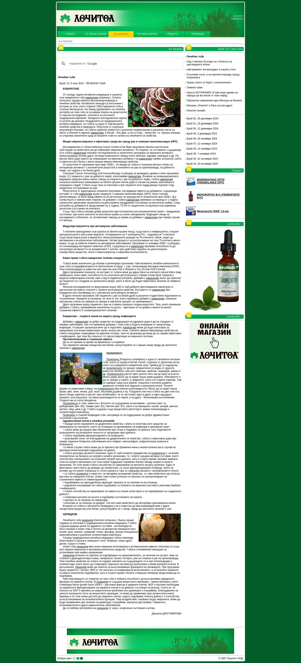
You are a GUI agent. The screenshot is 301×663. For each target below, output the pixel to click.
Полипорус (113, 359)
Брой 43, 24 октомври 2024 (202, 163)
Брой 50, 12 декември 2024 (202, 128)
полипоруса (158, 453)
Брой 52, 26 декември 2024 (202, 118)
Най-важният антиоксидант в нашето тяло (211, 69)
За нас (238, 15)
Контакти (236, 18)
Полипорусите (115, 374)
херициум (87, 520)
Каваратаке (129, 327)
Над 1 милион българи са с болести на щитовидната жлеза (209, 63)
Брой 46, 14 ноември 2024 (202, 148)
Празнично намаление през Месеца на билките (214, 100)
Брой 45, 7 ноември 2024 (201, 153)
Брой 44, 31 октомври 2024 (202, 158)
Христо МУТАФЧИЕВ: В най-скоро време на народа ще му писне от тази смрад (212, 94)
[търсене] (119, 63)
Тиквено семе (195, 87)
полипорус (82, 473)
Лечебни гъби (195, 56)
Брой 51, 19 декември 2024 (202, 123)
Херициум (69, 555)
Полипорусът (70, 403)
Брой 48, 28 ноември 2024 (202, 138)
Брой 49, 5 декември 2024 (202, 133)
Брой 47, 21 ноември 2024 (202, 143)
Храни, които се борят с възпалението (209, 82)
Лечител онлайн (196, 110)
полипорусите (114, 368)
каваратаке (91, 97)
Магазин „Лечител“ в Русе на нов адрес (209, 105)
